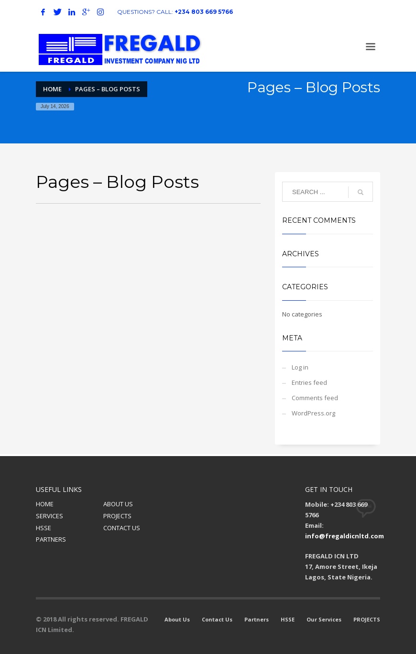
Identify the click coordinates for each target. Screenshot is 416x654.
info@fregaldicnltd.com (344, 536)
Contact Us (217, 619)
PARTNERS (51, 539)
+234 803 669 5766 (204, 11)
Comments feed (315, 397)
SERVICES (49, 516)
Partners (256, 619)
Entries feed (309, 382)
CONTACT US (121, 527)
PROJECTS (117, 516)
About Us (177, 619)
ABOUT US (118, 504)
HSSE (43, 527)
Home (52, 89)
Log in (300, 367)
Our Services (324, 619)
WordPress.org (313, 413)
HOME (45, 504)
